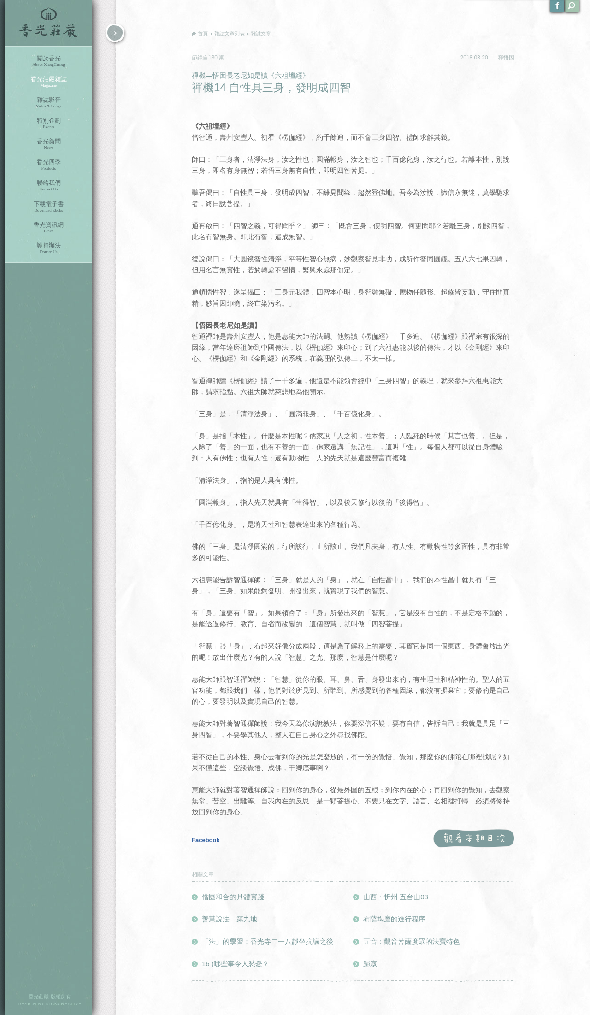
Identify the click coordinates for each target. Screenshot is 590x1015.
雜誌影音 (48, 102)
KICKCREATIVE (64, 1004)
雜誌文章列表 (229, 33)
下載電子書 (48, 207)
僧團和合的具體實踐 (233, 897)
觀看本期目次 (473, 838)
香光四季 (48, 165)
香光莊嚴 (48, 23)
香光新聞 (48, 144)
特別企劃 (48, 123)
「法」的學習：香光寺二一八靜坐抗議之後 (267, 941)
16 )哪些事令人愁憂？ (235, 964)
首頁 (203, 33)
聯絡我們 (48, 185)
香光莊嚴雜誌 (48, 82)
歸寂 (370, 964)
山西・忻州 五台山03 (395, 897)
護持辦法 (48, 248)
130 (213, 57)
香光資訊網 (48, 227)
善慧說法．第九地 (229, 919)
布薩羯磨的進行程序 (394, 919)
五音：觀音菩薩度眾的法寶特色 (411, 941)
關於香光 (48, 61)
